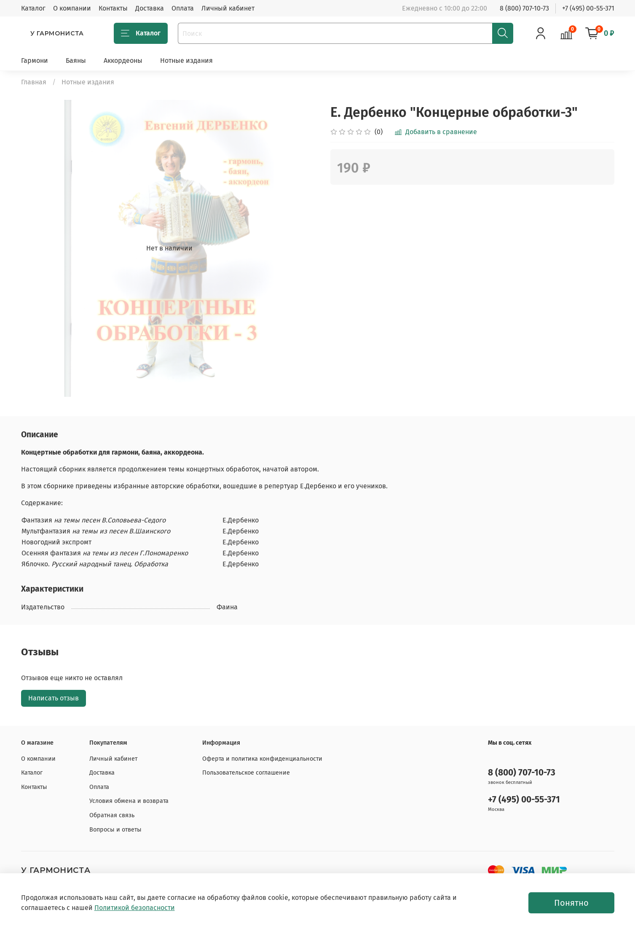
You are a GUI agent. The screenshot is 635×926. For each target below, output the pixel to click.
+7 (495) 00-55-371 (588, 8)
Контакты (113, 8)
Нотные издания (186, 61)
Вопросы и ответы (115, 829)
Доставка (149, 8)
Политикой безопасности (134, 908)
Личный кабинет (228, 8)
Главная (33, 82)
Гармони (34, 61)
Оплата (182, 8)
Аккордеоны (123, 61)
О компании (72, 8)
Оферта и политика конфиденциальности (262, 758)
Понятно (571, 903)
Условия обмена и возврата (129, 801)
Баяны (76, 61)
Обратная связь (111, 815)
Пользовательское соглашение (246, 772)
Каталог (33, 8)
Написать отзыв (53, 698)
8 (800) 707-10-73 (524, 8)
